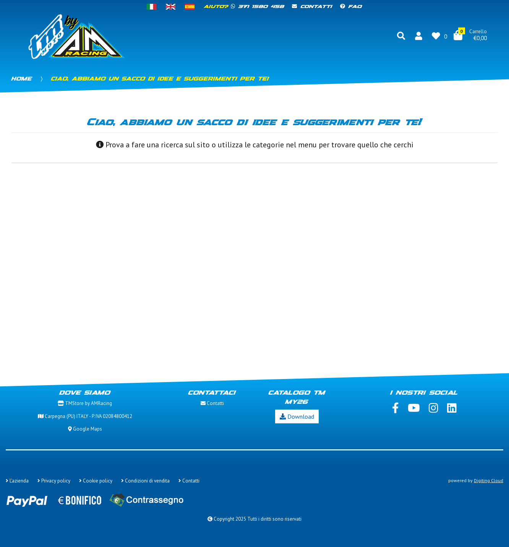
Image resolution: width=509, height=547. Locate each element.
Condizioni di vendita (145, 481)
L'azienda (17, 481)
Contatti (312, 6)
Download (297, 416)
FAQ (351, 6)
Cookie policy (95, 481)
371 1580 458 (258, 6)
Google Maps (85, 429)
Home (21, 79)
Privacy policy (53, 481)
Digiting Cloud (488, 480)
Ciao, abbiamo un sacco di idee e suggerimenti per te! (160, 79)
